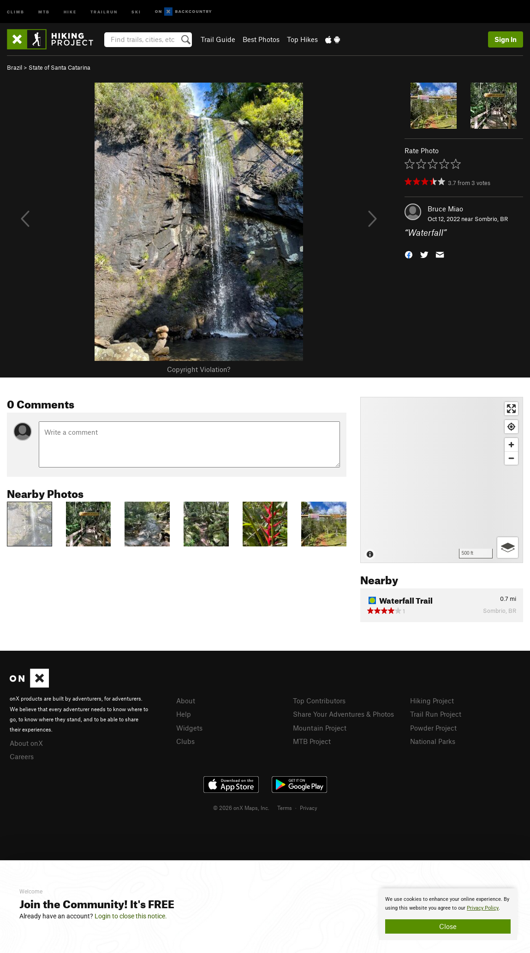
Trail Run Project (435, 714)
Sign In (505, 39)
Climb (15, 11)
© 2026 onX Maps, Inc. (241, 807)
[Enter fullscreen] (511, 408)
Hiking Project (432, 700)
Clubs (185, 741)
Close (448, 926)
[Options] (507, 547)
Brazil (14, 67)
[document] (448, 914)
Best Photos (261, 39)
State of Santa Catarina (59, 67)
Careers (22, 756)
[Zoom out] (511, 458)
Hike (70, 11)
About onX (26, 743)
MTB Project (312, 741)
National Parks (432, 741)
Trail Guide (218, 39)
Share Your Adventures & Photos (343, 714)
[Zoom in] (511, 444)
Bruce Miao (445, 208)
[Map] (442, 480)
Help (183, 714)
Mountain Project (319, 728)
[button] (409, 254)
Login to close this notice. (131, 916)
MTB (44, 11)
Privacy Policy (483, 908)
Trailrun (104, 11)
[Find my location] (511, 426)
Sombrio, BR (491, 218)
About (185, 700)
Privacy (308, 807)
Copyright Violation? (198, 369)
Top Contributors (319, 700)
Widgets (189, 728)
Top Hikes (302, 39)
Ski (136, 11)
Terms (284, 807)
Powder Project (433, 728)
